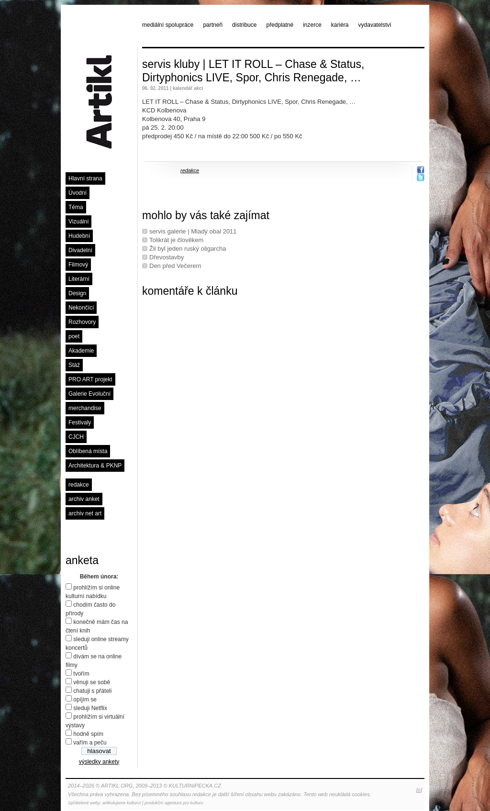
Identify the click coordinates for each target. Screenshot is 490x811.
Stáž (74, 365)
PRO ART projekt (90, 379)
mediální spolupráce (167, 25)
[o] (419, 790)
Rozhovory (82, 322)
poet (73, 336)
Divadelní (80, 250)
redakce (78, 484)
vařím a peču (89, 742)
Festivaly (79, 422)
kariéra (340, 25)
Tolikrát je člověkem (176, 240)
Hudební (79, 236)
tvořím (81, 673)
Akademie (81, 350)
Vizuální (78, 221)
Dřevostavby (166, 257)
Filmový (78, 264)
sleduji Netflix (90, 708)
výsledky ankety (99, 761)
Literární (78, 279)
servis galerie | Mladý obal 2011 (193, 231)
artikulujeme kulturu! (121, 802)
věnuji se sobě (91, 682)
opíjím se (85, 699)
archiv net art (84, 513)
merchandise (84, 408)
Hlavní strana (85, 178)
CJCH (76, 436)
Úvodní (77, 192)
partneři (213, 25)
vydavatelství (374, 25)
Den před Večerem (175, 265)
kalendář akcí (188, 88)
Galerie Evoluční (89, 393)
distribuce (244, 25)
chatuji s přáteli (92, 691)
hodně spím (88, 734)
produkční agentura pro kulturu (174, 802)
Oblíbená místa (87, 451)
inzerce (312, 25)
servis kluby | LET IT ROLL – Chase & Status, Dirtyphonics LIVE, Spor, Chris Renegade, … (253, 71)
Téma (75, 207)
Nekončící (81, 307)
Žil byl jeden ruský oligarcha (187, 248)
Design (77, 293)
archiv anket (84, 499)
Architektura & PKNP (95, 465)
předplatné (279, 25)
